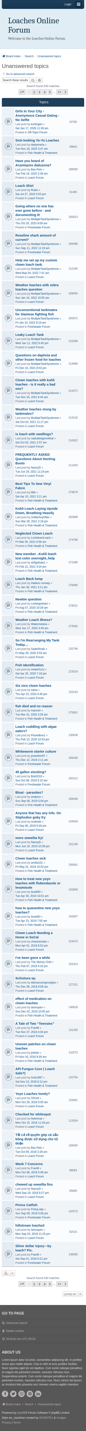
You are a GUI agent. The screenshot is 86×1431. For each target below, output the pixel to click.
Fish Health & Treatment (42, 152)
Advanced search (16, 1323)
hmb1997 (36, 1077)
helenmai (36, 1118)
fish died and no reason (34, 706)
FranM (35, 1027)
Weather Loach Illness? (33, 620)
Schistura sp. (25, 978)
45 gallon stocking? (30, 772)
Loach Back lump (29, 579)
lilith (33, 492)
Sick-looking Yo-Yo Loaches (37, 140)
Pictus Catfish (26, 1205)
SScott (35, 1098)
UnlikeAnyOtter (40, 517)
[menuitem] (6, 1422)
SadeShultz (38, 649)
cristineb (36, 821)
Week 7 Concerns (29, 1164)
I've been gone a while (32, 958)
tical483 (35, 891)
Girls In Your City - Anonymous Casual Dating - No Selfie (37, 115)
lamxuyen (37, 1007)
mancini (35, 710)
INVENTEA (46, 1417)
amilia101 (37, 862)
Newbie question (28, 599)
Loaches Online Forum (33, 25)
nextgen (61, 1417)
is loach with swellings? (34, 434)
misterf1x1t (37, 669)
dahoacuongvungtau (43, 982)
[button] (22, 92)
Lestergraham (39, 603)
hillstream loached (29, 1225)
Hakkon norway (40, 583)
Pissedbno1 (38, 735)
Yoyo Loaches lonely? (32, 1094)
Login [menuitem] (68, 4)
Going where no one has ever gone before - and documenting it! (34, 210)
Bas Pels (36, 169)
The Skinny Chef (41, 962)
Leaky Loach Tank (29, 335)
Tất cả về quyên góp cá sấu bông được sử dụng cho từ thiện (36, 1139)
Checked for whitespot (33, 1114)
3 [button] (39, 92)
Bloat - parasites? (29, 792)
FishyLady (37, 1209)
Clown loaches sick (30, 858)
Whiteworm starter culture (35, 751)
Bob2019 (36, 776)
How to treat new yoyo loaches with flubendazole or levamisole (38, 883)
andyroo (36, 796)
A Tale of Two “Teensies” (34, 1023)
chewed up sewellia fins (34, 1184)
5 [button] (50, 92)
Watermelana (39, 624)
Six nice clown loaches (33, 685)
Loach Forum (36, 177)
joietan (35, 1052)
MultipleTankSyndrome (45, 219)
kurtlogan (36, 124)
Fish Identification (29, 665)
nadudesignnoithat (42, 438)
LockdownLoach (41, 537)
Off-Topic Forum (37, 132)
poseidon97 (38, 755)
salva (34, 690)
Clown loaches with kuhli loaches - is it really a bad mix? (35, 384)
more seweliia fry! (29, 838)
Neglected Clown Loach (34, 533)
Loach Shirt (24, 186)
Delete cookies (15, 1331)
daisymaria (37, 144)
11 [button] (59, 92)
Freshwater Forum (39, 227)
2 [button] (34, 92)
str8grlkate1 (38, 562)
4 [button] (44, 92)
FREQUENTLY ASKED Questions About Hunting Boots (35, 459)
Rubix (34, 190)
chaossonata (39, 941)
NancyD (36, 467)
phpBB (21, 1412)
